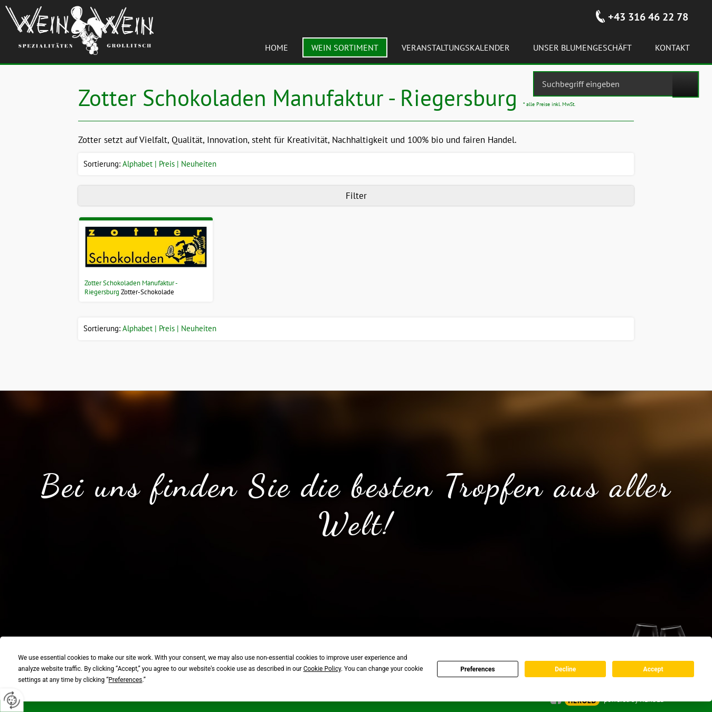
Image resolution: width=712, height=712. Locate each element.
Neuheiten (198, 164)
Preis (167, 164)
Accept (653, 669)
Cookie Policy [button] (322, 668)
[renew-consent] (12, 700)
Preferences (477, 669)
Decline (565, 669)
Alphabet (137, 164)
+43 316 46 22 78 (648, 17)
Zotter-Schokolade (147, 291)
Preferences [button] (125, 680)
